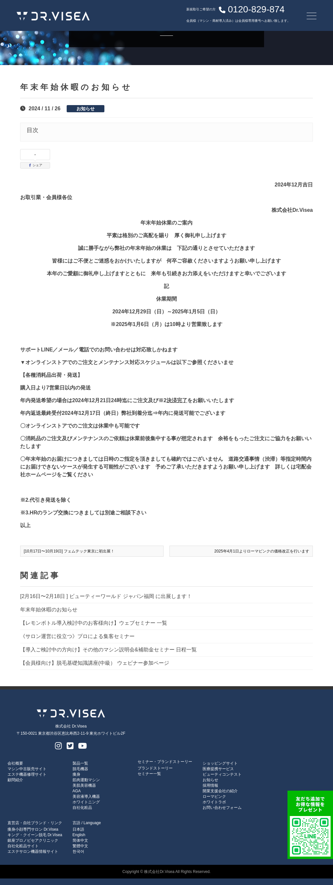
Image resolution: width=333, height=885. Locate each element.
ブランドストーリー (155, 768)
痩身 (76, 774)
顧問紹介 (15, 780)
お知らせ (85, 108)
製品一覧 (80, 763)
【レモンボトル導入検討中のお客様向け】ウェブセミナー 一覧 (93, 623)
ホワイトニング (86, 802)
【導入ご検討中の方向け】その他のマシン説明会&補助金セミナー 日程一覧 (108, 649)
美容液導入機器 (86, 796)
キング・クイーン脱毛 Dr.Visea (34, 835)
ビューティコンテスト (222, 774)
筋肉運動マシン (86, 780)
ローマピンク (214, 796)
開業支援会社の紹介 (220, 791)
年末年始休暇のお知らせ (48, 609)
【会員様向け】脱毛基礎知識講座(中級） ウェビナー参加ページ (94, 663)
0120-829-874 (229, 11)
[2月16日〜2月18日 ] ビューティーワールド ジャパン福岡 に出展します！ (106, 596)
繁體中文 (80, 846)
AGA (77, 791)
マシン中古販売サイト (27, 769)
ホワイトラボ (214, 802)
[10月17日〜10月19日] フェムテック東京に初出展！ (69, 551)
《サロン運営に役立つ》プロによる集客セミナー (77, 636)
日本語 (78, 829)
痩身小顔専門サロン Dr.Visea (32, 829)
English (79, 835)
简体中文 (80, 840)
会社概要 (15, 763)
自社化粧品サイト (23, 846)
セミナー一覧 (149, 773)
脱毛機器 (80, 769)
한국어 (78, 851)
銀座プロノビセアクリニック (32, 840)
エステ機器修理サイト (27, 774)
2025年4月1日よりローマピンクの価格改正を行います (261, 551)
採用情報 (210, 785)
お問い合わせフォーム (222, 807)
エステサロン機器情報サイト (32, 851)
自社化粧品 (82, 807)
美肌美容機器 (84, 785)
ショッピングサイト (220, 763)
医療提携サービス (218, 769)
